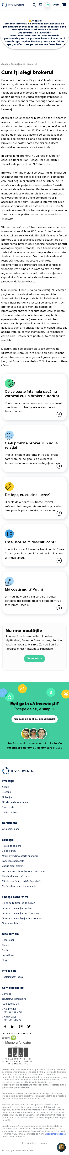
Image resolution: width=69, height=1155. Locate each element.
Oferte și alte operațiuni (15, 802)
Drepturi (6, 792)
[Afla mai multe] (59, 414)
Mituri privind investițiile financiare (20, 856)
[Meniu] (64, 4)
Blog (4, 960)
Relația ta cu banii (11, 845)
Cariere (6, 945)
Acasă (5, 64)
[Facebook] (5, 1026)
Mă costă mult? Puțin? (24, 589)
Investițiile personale (13, 861)
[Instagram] (20, 1026)
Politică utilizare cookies (34, 1143)
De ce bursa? (9, 850)
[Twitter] (29, 1026)
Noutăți (6, 950)
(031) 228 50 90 (10, 1003)
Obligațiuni (8, 797)
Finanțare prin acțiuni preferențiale (21, 913)
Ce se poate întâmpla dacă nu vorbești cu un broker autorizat (32, 393)
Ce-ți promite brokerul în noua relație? (31, 445)
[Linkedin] (12, 1026)
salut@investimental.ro (14, 998)
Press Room (8, 955)
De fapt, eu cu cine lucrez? (28, 494)
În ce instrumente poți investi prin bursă (23, 871)
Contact (6, 993)
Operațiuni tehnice (12, 923)
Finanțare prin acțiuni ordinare (18, 908)
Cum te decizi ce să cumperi (17, 876)
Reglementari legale (56, 1133)
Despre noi (8, 940)
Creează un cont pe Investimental (34, 719)
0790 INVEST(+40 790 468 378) (12, 1018)
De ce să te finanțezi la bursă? (18, 903)
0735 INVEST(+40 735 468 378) (12, 1010)
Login (56, 4)
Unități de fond (10, 812)
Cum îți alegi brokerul (13, 866)
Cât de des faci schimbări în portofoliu (22, 881)
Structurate (8, 807)
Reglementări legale (13, 977)
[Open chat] (61, 1147)
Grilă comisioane (11, 829)
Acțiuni (5, 787)
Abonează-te (34, 658)
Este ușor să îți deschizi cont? (30, 542)
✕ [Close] (64, 44)
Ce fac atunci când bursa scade (19, 886)
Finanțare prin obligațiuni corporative (22, 918)
